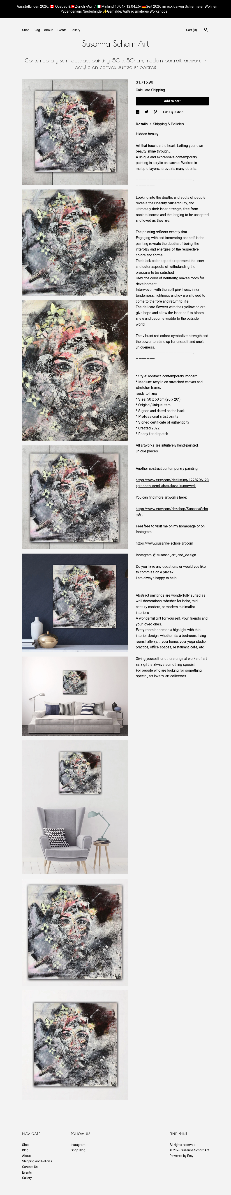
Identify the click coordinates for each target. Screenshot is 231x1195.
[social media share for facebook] (138, 112)
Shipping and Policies (37, 1161)
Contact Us (30, 1167)
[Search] (206, 30)
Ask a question (172, 112)
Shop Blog (78, 1150)
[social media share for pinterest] (156, 112)
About (48, 30)
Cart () (191, 30)
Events (62, 30)
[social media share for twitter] (147, 112)
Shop (26, 30)
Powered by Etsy (181, 1156)
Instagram (78, 1145)
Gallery (75, 30)
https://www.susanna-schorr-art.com (164, 543)
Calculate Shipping (150, 90)
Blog (37, 30)
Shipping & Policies (168, 124)
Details (142, 124)
